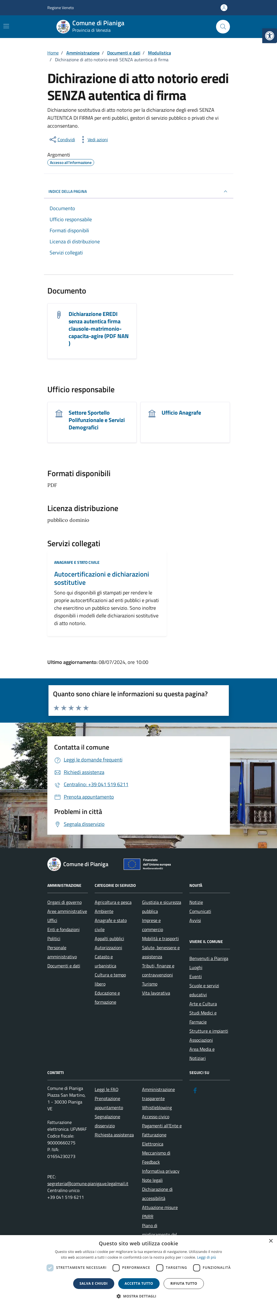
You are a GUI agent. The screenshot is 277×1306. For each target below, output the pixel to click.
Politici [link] (53, 938)
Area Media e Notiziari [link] (202, 1054)
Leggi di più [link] (206, 1257)
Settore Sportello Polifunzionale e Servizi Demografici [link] (97, 420)
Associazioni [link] (201, 1040)
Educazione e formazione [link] (107, 997)
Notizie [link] (196, 902)
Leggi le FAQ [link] (107, 1089)
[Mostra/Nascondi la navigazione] (6, 26)
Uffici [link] (52, 920)
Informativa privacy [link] (160, 1171)
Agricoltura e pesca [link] (113, 902)
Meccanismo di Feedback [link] (156, 1157)
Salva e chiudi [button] (94, 1283)
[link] (269, 35)
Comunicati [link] (200, 911)
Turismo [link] (149, 983)
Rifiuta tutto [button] (183, 1283)
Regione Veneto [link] (60, 7)
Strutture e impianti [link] (208, 1031)
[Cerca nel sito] (223, 26)
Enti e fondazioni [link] (63, 929)
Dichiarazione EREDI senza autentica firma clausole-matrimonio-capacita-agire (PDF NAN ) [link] (99, 328)
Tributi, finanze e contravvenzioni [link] (158, 970)
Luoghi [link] (195, 967)
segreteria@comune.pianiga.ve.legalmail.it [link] (87, 1183)
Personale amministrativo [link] (62, 952)
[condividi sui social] (61, 139)
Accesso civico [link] (155, 1116)
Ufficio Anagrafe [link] (181, 412)
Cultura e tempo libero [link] (110, 979)
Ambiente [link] (104, 911)
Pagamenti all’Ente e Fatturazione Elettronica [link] (162, 1134)
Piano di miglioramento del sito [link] (159, 1234)
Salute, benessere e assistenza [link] (161, 952)
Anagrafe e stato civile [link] (77, 562)
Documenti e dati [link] (63, 965)
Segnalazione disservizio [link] (107, 1121)
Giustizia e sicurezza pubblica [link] (161, 907)
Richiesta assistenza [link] (114, 1134)
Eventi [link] (195, 976)
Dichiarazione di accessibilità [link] (157, 1194)
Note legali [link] (152, 1180)
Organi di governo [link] (64, 902)
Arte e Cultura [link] (203, 1003)
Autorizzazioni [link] (108, 947)
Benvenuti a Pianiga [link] (208, 958)
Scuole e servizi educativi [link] (204, 990)
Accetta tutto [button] (139, 1283)
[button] (139, 1296)
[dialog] (138, 1270)
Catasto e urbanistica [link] (105, 961)
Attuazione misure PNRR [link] (160, 1212)
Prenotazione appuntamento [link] (109, 1103)
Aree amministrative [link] (67, 911)
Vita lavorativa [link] (156, 992)
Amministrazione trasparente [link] (158, 1094)
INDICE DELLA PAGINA (138, 191)
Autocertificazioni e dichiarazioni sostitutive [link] (101, 578)
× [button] (270, 1241)
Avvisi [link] (195, 920)
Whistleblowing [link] (157, 1107)
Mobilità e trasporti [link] (160, 938)
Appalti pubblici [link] (109, 938)
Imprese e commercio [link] (152, 925)
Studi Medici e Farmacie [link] (203, 1017)
